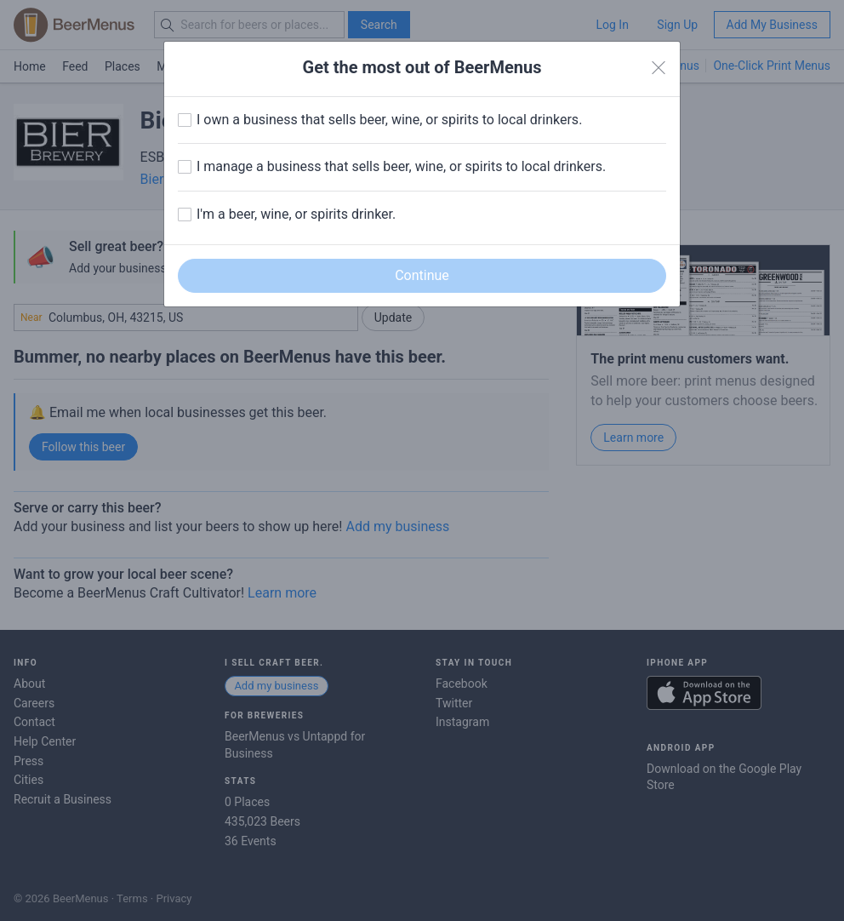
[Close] (658, 68)
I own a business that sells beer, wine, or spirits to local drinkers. (389, 120)
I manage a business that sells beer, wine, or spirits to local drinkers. (401, 166)
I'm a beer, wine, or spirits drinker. (296, 214)
